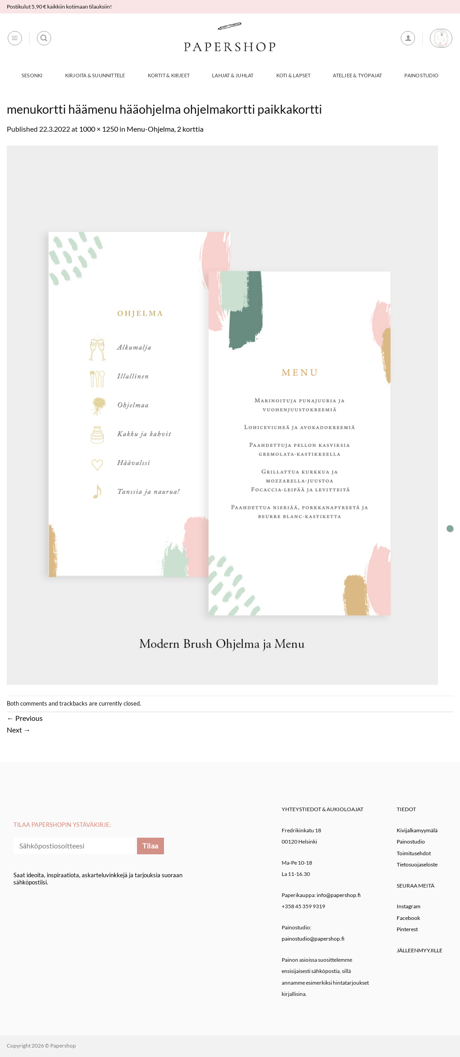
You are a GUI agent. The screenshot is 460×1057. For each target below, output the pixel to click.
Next (19, 729)
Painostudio (421, 75)
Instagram (408, 906)
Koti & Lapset (293, 75)
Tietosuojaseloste (417, 864)
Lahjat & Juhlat (232, 75)
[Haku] (44, 38)
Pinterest (407, 929)
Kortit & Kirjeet (169, 75)
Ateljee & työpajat (357, 75)
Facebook (408, 918)
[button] (15, 38)
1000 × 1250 (98, 128)
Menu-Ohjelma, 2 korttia (165, 128)
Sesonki (32, 75)
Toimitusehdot (414, 853)
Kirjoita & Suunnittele (95, 75)
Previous (25, 718)
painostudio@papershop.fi (313, 938)
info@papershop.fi (339, 895)
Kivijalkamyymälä (417, 830)
